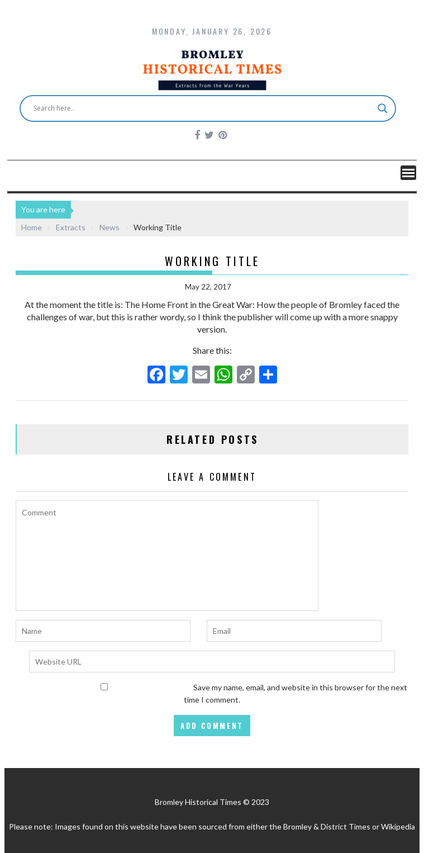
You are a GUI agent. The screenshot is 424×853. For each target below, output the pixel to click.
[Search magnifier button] (382, 108)
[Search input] (203, 108)
